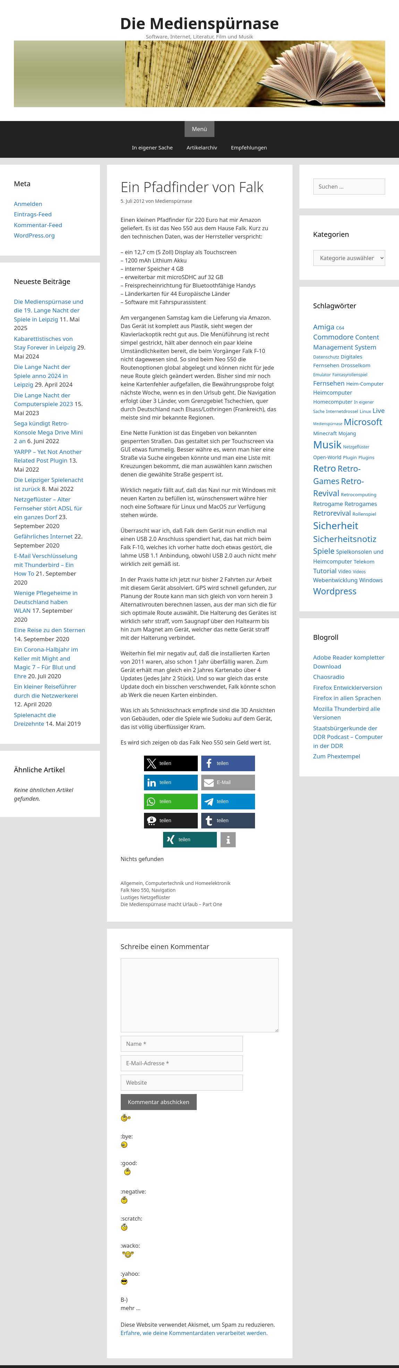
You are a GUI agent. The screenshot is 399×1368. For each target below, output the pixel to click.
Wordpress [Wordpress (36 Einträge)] (335, 591)
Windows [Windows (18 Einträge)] (371, 580)
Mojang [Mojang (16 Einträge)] (347, 433)
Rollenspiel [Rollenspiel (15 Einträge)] (364, 514)
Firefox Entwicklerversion (347, 687)
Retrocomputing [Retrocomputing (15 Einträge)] (359, 494)
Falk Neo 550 (135, 890)
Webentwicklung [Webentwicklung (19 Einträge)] (335, 580)
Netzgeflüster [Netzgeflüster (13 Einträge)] (356, 446)
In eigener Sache (152, 147)
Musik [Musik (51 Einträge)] (327, 444)
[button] (171, 763)
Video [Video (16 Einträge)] (344, 571)
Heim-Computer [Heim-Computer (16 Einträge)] (365, 383)
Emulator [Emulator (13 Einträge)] (322, 374)
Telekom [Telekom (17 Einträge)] (364, 561)
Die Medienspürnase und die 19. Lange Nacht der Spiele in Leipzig (49, 310)
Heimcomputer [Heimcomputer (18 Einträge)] (332, 392)
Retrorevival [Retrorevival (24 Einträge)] (332, 513)
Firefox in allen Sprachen (347, 698)
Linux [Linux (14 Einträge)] (365, 411)
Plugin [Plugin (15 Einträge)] (350, 457)
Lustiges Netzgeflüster (145, 897)
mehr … (131, 1308)
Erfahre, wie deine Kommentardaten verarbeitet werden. (194, 1333)
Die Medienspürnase (199, 23)
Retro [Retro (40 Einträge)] (324, 468)
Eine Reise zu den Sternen (49, 630)
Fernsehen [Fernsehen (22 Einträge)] (329, 383)
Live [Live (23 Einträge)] (379, 410)
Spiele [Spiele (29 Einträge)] (324, 551)
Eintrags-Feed (33, 214)
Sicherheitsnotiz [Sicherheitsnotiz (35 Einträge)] (345, 538)
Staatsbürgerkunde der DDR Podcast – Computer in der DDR (348, 737)
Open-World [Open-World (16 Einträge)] (327, 457)
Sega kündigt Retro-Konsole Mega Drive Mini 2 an (48, 432)
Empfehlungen (249, 147)
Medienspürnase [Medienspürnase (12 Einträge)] (327, 423)
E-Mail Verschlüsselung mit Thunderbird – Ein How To (45, 564)
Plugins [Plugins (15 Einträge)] (366, 457)
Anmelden (28, 204)
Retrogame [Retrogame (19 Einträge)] (328, 504)
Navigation (164, 890)
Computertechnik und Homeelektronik (188, 883)
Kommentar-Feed (38, 225)
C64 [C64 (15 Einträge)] (340, 328)
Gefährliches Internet (43, 536)
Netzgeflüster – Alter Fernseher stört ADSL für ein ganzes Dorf (48, 508)
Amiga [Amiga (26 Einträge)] (323, 327)
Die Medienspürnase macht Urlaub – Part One (171, 904)
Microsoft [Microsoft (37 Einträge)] (363, 422)
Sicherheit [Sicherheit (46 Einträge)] (335, 525)
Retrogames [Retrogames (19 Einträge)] (361, 504)
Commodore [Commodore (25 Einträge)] (333, 337)
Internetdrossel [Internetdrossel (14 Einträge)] (342, 411)
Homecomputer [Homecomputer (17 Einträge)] (333, 401)
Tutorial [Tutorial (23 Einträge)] (325, 570)
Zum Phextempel (336, 756)
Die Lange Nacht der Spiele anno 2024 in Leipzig (42, 375)
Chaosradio (329, 677)
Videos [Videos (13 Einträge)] (359, 571)
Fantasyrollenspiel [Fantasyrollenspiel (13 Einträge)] (349, 374)
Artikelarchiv (202, 147)
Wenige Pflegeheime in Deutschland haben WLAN (46, 601)
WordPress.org (34, 235)
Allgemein (132, 883)
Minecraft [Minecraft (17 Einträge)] (325, 433)
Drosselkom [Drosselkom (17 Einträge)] (356, 365)
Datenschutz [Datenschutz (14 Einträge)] (326, 357)
